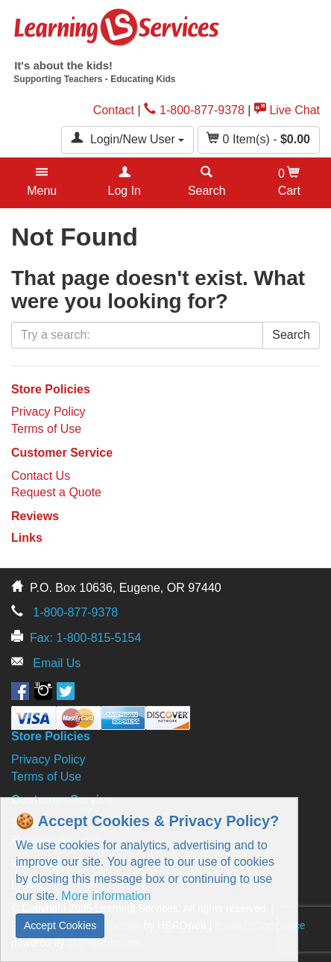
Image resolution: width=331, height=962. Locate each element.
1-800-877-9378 (194, 110)
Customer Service (62, 452)
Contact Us (40, 475)
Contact (113, 110)
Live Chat (287, 110)
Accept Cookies (60, 925)
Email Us (57, 663)
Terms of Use (46, 428)
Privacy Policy (48, 411)
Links (26, 537)
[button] (42, 182)
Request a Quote (56, 492)
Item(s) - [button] (258, 138)
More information (106, 896)
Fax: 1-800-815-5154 (85, 637)
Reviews (35, 516)
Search (291, 334)
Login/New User (127, 138)
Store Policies (50, 389)
